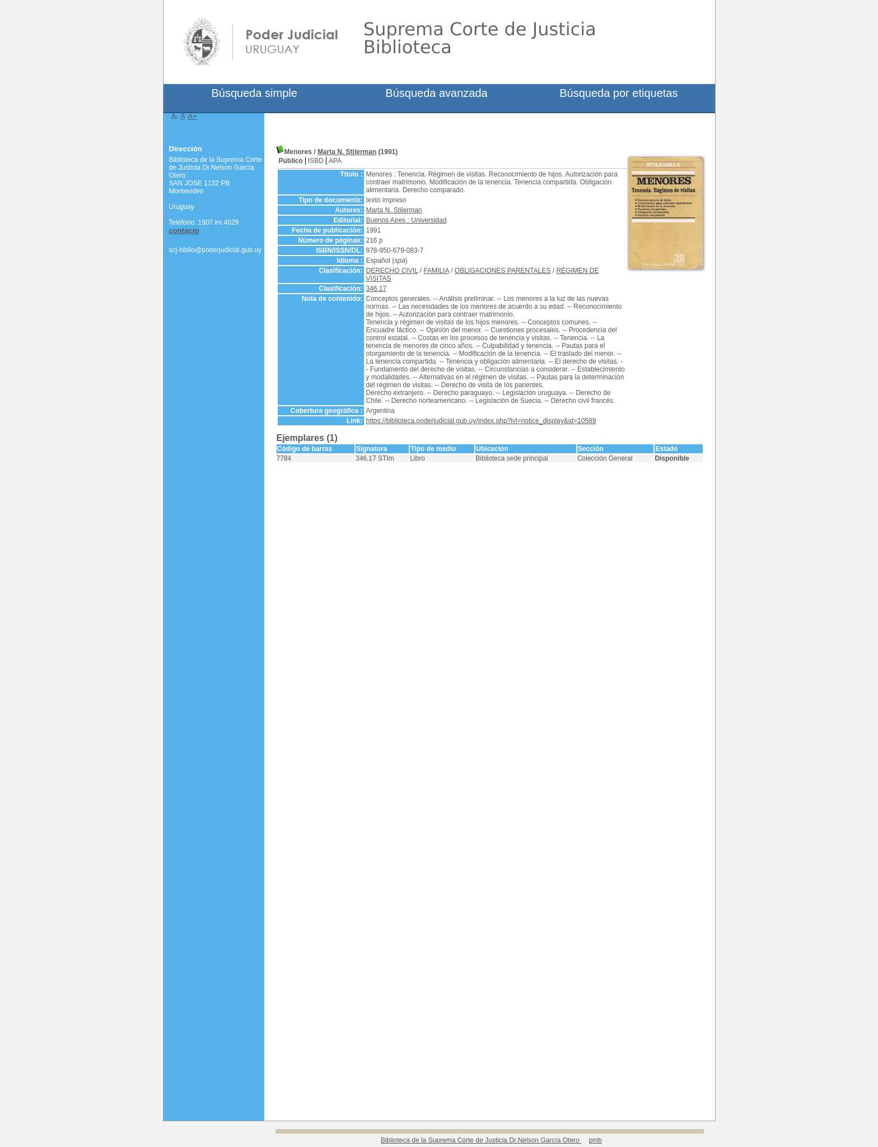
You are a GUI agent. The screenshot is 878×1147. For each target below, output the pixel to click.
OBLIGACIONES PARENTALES (503, 271)
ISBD (316, 161)
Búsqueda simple (254, 93)
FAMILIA (436, 271)
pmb (595, 1140)
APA (335, 161)
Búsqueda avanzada (436, 93)
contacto (184, 230)
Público (291, 161)
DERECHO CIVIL (392, 271)
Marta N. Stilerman (346, 152)
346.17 (376, 288)
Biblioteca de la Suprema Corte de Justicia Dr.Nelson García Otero (481, 1140)
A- (175, 115)
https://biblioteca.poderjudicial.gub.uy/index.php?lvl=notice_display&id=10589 (481, 421)
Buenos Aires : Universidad (406, 220)
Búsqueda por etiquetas (618, 93)
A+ (192, 116)
